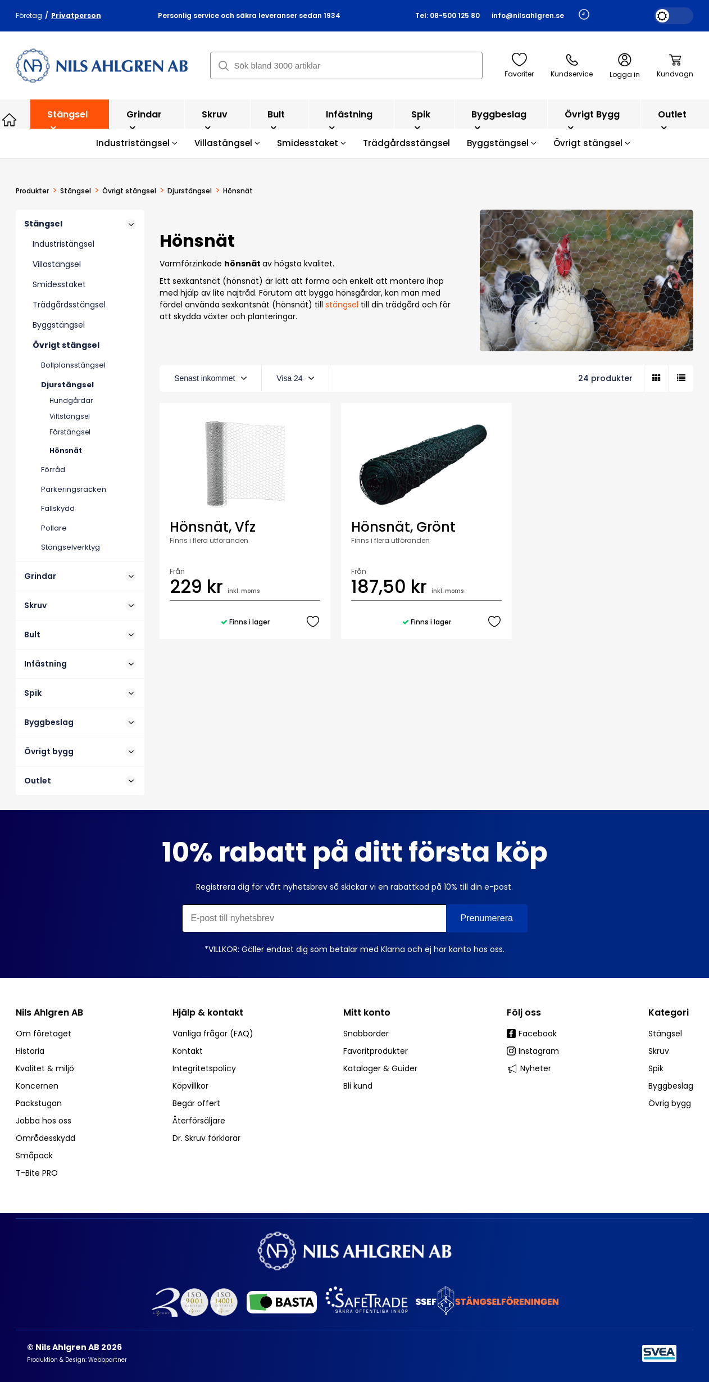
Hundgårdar (71, 400)
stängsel (343, 304)
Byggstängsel (502, 143)
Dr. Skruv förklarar (206, 1138)
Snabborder (366, 1033)
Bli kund (357, 1085)
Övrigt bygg (592, 120)
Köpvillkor (190, 1085)
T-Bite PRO (37, 1173)
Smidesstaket (311, 143)
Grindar (144, 120)
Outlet (672, 120)
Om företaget (43, 1033)
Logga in (625, 66)
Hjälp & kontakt (207, 1012)
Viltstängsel (69, 416)
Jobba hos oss (43, 1120)
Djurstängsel (189, 191)
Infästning (349, 120)
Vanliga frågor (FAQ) (212, 1033)
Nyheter (529, 1068)
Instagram (533, 1051)
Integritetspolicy (204, 1068)
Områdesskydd (45, 1138)
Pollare (54, 528)
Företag (29, 15)
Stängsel (67, 120)
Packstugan (39, 1103)
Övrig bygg (669, 1103)
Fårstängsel (69, 432)
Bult (276, 120)
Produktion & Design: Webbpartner (77, 1360)
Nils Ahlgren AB (49, 1012)
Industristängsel (137, 143)
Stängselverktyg (70, 547)
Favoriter (519, 66)
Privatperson (76, 15)
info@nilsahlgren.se (528, 15)
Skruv (215, 120)
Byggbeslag (498, 120)
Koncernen (37, 1085)
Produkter (32, 191)
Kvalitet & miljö (45, 1068)
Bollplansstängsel (73, 365)
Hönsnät (65, 450)
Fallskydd (58, 508)
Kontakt (187, 1051)
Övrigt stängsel (591, 143)
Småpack (34, 1155)
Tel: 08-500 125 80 (447, 15)
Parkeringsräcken (73, 489)
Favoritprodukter (375, 1051)
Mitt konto (366, 1012)
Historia (30, 1051)
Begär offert (196, 1103)
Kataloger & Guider (380, 1068)
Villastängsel (227, 143)
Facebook (532, 1033)
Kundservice (572, 66)
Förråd (53, 469)
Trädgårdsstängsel (406, 143)
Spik (420, 120)
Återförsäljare (198, 1120)
